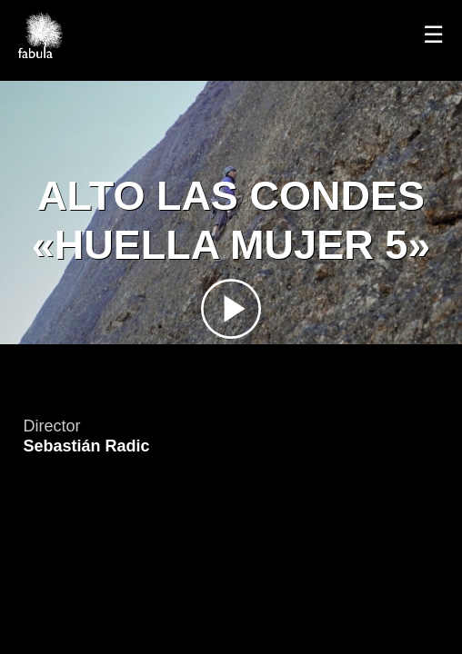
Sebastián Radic (86, 446)
